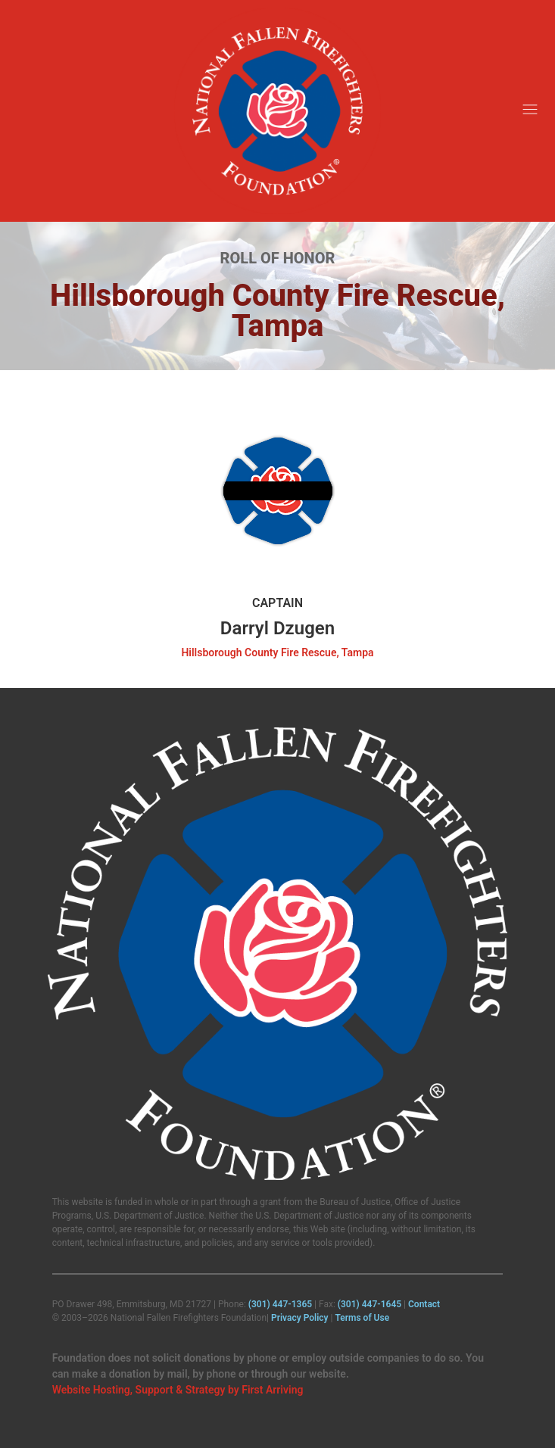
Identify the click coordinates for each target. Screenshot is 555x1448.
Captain (277, 603)
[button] (530, 111)
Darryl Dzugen (277, 628)
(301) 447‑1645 (369, 1304)
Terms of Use (362, 1318)
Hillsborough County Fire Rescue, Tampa (277, 652)
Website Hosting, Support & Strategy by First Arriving (178, 1390)
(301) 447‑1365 (280, 1304)
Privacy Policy (300, 1318)
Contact (424, 1304)
